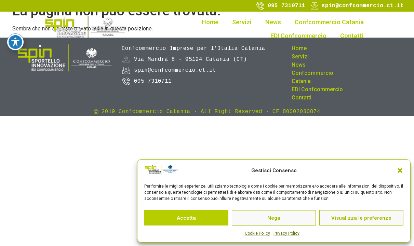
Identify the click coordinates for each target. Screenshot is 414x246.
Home (210, 22)
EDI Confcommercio (298, 35)
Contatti (352, 35)
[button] (400, 170)
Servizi (242, 22)
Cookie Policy (257, 233)
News (273, 22)
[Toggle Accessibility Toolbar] (15, 21)
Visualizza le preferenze (361, 218)
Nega (273, 218)
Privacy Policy (286, 233)
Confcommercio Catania (329, 22)
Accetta (186, 218)
